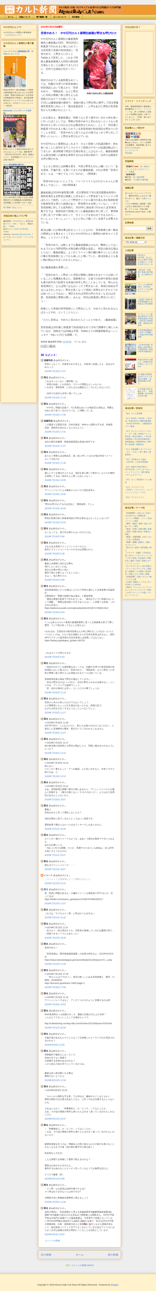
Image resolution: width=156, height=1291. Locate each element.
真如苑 (131, 444)
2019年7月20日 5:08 (55, 536)
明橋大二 (136, 582)
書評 (132, 561)
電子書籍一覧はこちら (12, 207)
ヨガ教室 (140, 571)
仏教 (138, 577)
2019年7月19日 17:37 (55, 446)
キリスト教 (147, 577)
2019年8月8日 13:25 (55, 1045)
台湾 (129, 593)
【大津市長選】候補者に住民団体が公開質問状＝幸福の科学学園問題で (145, 348)
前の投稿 (113, 1254)
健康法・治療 (143, 542)
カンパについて (59, 17)
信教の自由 (137, 532)
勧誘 (137, 547)
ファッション (134, 563)
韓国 (149, 590)
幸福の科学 (133, 421)
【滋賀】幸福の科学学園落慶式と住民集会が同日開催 (145, 301)
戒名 (142, 574)
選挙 (129, 532)
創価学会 (140, 444)
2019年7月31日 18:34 (55, 1027)
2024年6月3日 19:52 (55, 1234)
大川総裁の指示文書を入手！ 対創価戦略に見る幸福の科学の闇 (145, 392)
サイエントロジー (138, 431)
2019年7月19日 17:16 (55, 397)
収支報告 (76, 17)
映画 (134, 558)
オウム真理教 (136, 413)
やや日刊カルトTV (13, 35)
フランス (134, 595)
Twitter (11, 226)
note (14, 224)
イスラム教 (131, 579)
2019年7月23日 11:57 (55, 903)
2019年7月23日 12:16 (55, 917)
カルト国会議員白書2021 (13, 165)
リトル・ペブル (139, 492)
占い (138, 566)
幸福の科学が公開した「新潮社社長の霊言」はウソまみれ (145, 363)
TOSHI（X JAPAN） (133, 585)
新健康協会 (129, 442)
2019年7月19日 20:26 (55, 508)
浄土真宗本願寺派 (141, 439)
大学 (144, 537)
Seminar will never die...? (22, 234)
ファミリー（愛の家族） (141, 472)
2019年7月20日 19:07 (55, 799)
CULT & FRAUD (21, 229)
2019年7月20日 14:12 (55, 776)
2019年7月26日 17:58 (55, 987)
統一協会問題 (138, 177)
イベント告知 (146, 518)
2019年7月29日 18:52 (55, 1004)
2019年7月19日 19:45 (55, 494)
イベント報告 (132, 521)
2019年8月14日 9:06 (55, 1178)
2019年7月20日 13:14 (55, 753)
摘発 (140, 524)
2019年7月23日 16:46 (55, 937)
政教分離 (142, 529)
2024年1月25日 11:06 (55, 1202)
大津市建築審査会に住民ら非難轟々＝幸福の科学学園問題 (145, 333)
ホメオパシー (130, 545)
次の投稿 (46, 1254)
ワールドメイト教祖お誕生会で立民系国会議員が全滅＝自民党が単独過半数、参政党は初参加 (145, 319)
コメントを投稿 (52, 1240)
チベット (136, 593)
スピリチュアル (139, 569)
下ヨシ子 (146, 582)
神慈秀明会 (141, 442)
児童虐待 (136, 539)
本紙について (24, 17)
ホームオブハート (134, 475)
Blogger (114, 1285)
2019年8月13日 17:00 (55, 1080)
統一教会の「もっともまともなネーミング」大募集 (137, 169)
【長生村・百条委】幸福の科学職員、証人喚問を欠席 (145, 273)
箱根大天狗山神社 (138, 467)
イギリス (132, 590)
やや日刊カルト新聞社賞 (135, 516)
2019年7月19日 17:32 (55, 431)
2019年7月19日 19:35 (55, 480)
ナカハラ (48, 875)
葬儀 (147, 574)
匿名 (46, 889)
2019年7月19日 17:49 (55, 463)
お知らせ (140, 513)
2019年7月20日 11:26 (55, 692)
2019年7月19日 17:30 (55, 414)
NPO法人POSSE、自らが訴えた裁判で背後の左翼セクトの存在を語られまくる (145, 259)
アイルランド (138, 587)
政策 (150, 529)
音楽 (138, 561)
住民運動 (144, 547)
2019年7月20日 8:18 (55, 657)
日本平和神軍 (142, 462)
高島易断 (135, 449)
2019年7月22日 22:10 (55, 883)
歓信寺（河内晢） (138, 418)
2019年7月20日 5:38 (55, 553)
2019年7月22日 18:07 (55, 869)
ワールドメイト (137, 497)
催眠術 (131, 571)
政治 (84, 341)
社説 (148, 513)
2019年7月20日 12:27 (55, 732)
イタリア (142, 590)
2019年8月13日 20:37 (55, 1118)
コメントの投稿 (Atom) (82, 1265)
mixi (130, 555)
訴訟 (146, 524)
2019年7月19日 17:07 (55, 371)
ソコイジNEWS (131, 204)
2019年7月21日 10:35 (55, 829)
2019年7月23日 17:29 (55, 964)
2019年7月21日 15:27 (55, 855)
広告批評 (142, 558)
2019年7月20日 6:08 (55, 580)
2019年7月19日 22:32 (55, 522)
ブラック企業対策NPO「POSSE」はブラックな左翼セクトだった (145, 288)
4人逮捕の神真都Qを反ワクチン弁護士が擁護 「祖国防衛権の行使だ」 (145, 378)
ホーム (10, 17)
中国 (144, 593)
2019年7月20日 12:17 (55, 712)
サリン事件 (133, 526)
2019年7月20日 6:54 (55, 612)
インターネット (140, 555)
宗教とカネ (133, 574)
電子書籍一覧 (41, 17)
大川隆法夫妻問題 (140, 180)
